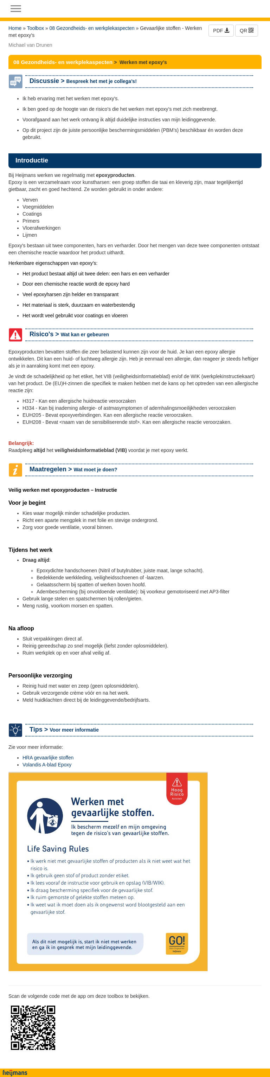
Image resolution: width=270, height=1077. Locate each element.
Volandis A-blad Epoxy (46, 764)
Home (14, 28)
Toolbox (35, 28)
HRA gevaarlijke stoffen (47, 757)
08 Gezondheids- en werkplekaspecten (92, 28)
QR (246, 30)
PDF (221, 30)
